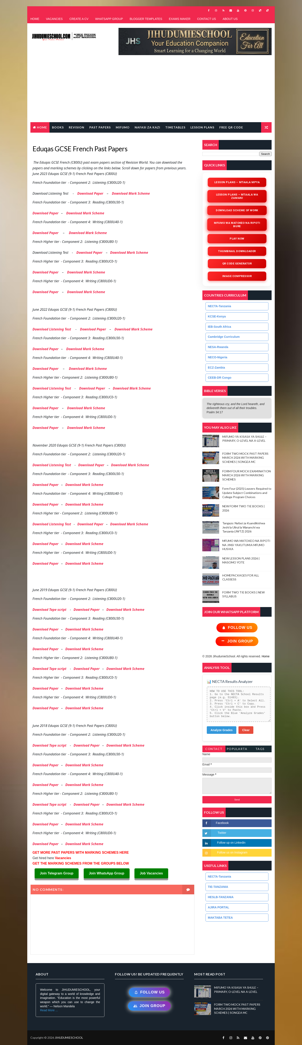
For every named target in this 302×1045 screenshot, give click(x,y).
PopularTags (237, 749)
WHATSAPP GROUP (109, 19)
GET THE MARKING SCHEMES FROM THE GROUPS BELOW (81, 863)
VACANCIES (54, 19)
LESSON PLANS (202, 127)
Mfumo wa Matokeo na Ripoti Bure (237, 224)
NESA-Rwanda (218, 347)
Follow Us (237, 627)
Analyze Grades (222, 730)
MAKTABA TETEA (220, 917)
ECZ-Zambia (216, 367)
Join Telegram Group (56, 873)
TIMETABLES (175, 127)
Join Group (237, 641)
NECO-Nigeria (217, 357)
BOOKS (58, 127)
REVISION (76, 127)
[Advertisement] (151, 90)
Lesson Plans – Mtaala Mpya (237, 182)
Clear (246, 730)
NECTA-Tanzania (219, 306)
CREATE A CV (79, 19)
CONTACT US (206, 19)
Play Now (237, 238)
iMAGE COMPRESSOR (237, 276)
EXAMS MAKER (179, 19)
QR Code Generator (237, 263)
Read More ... (49, 1010)
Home (42, 127)
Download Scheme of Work (237, 210)
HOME (34, 19)
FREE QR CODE (231, 127)
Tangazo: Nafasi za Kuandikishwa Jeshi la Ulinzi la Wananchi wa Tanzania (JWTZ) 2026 (243, 527)
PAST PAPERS (100, 127)
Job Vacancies (151, 873)
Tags (260, 749)
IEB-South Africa (219, 326)
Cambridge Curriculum (224, 336)
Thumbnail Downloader (237, 251)
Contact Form (214, 749)
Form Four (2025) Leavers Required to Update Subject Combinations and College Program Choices (246, 493)
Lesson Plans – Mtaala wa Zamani (237, 196)
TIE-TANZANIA (218, 886)
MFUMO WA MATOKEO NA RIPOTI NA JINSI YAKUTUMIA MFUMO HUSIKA (246, 545)
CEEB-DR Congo (219, 377)
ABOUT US (230, 19)
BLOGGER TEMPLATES (146, 19)
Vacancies (62, 858)
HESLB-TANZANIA (221, 897)
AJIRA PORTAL (218, 907)
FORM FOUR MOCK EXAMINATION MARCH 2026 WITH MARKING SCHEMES (246, 475)
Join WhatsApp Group (106, 873)
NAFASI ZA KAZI (147, 127)
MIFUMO (123, 127)
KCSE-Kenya (217, 316)
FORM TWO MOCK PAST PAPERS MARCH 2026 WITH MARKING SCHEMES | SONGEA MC (245, 458)
